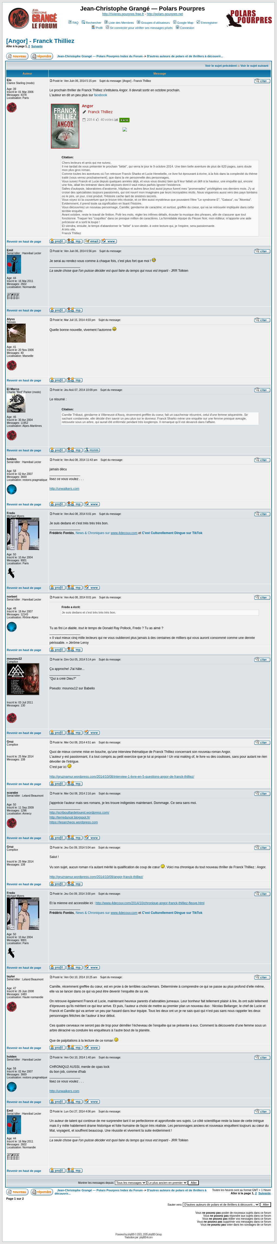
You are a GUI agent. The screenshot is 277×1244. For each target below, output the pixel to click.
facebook (100, 95)
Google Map (183, 22)
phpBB (130, 1234)
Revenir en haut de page (24, 241)
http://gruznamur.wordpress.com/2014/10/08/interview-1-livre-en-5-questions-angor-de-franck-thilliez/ (122, 777)
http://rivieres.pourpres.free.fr (123, 14)
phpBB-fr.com (146, 1237)
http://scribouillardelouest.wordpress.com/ (79, 812)
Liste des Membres (119, 22)
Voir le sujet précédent (221, 65)
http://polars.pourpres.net (165, 14)
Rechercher (91, 22)
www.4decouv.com (124, 533)
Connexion (185, 27)
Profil (97, 27)
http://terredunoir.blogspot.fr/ (70, 817)
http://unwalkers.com (64, 489)
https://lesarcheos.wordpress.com (74, 822)
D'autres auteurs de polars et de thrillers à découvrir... (185, 56)
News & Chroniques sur (93, 533)
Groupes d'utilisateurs (153, 22)
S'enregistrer (207, 22)
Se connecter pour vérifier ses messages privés (139, 27)
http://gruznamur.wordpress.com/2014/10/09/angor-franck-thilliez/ (96, 877)
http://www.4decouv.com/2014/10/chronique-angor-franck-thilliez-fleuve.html (150, 903)
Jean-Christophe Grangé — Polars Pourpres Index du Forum (100, 56)
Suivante (37, 46)
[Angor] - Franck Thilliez (40, 41)
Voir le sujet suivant (254, 65)
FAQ (73, 22)
